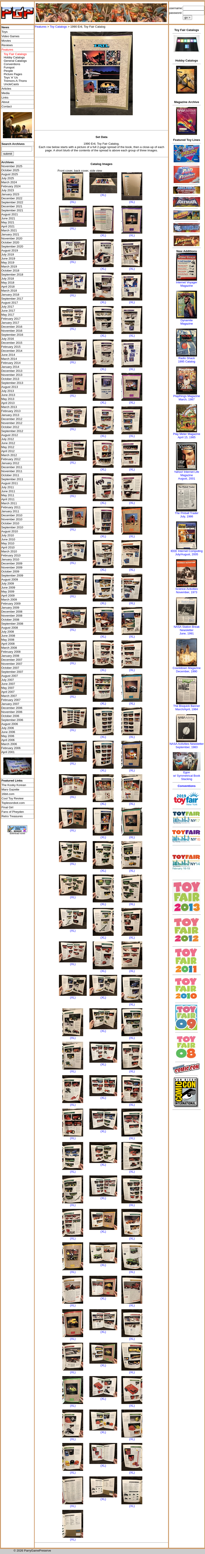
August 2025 (9, 174)
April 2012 (8, 451)
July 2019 (7, 254)
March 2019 (9, 266)
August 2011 (9, 483)
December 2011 (11, 467)
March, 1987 (187, 399)
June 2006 (8, 732)
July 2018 (7, 278)
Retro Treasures (12, 816)
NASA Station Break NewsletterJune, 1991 (186, 630)
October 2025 (10, 170)
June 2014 (8, 354)
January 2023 (10, 194)
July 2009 (7, 583)
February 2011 (11, 507)
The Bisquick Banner (186, 706)
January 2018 (10, 294)
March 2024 (9, 182)
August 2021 (9, 214)
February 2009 (11, 603)
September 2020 (12, 246)
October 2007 (10, 667)
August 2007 (9, 675)
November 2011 (11, 471)
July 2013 (7, 391)
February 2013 (11, 411)
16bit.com (8, 794)
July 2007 (7, 679)
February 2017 (11, 318)
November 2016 (11, 330)
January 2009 (10, 607)
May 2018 (7, 282)
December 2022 (11, 198)
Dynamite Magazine (186, 322)
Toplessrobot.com (13, 803)
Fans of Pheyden (13, 811)
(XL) (73, 202)
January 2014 (10, 366)
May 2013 (7, 399)
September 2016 (12, 334)
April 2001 (8, 752)
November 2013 (11, 375)
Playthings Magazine (186, 396)
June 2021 (8, 218)
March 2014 (9, 358)
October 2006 (10, 716)
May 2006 (7, 736)
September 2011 (12, 479)
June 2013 (8, 395)
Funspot (9, 67)
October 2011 (10, 475)
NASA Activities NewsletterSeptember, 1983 (186, 745)
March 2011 (9, 503)
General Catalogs (15, 60)
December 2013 (11, 371)
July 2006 (7, 728)
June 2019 (8, 258)
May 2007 (7, 688)
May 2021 (7, 222)
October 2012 (10, 427)
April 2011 (8, 499)
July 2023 (7, 190)
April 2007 (8, 692)
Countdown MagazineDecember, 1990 (187, 669)
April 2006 (8, 740)
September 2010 (12, 527)
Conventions (12, 64)
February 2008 (11, 651)
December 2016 (11, 326)
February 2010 (11, 555)
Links (5, 97)
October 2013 (10, 379)
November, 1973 (186, 592)
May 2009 (7, 591)
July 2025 (7, 178)
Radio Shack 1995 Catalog (186, 359)
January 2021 (10, 234)
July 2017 (7, 306)
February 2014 (11, 362)
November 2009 (11, 567)
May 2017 (7, 314)
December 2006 (11, 708)
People (8, 70)
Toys (5, 31)
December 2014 (11, 350)
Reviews (7, 45)
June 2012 (8, 443)
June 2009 (8, 587)
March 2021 (9, 230)
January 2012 (10, 463)
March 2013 (9, 407)
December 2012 (11, 419)
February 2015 (11, 346)
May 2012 (7, 447)
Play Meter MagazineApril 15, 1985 (186, 435)
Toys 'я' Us (11, 77)
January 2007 (10, 704)
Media (6, 93)
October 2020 (10, 242)
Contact (7, 106)
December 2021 (11, 206)
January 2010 (10, 559)
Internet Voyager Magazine (186, 284)
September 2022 (12, 202)
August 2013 (9, 387)
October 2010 (10, 523)
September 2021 (12, 210)
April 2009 (8, 595)
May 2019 (7, 262)
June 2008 (8, 635)
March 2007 (9, 696)
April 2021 (8, 226)
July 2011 (7, 487)
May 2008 (7, 639)
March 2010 (9, 551)
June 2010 (8, 539)
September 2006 (12, 720)
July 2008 (7, 631)
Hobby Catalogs (14, 57)
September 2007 (12, 671)
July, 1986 (186, 516)
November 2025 (11, 166)
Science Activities (186, 589)
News (5, 27)
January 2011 (10, 511)
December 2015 (11, 342)
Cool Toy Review (13, 798)
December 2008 (11, 611)
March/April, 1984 (186, 709)
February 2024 (11, 186)
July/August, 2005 (186, 554)
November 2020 (11, 238)
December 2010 (11, 515)
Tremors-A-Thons (15, 80)
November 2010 (11, 519)
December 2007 (11, 659)
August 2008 (9, 627)
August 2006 (9, 724)
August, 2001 (186, 478)
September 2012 (12, 431)
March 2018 (9, 290)
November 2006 (11, 712)
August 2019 (9, 250)
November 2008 (11, 615)
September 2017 (12, 298)
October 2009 (10, 571)
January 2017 (10, 322)
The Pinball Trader (186, 513)
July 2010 (7, 535)
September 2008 (12, 623)
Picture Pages (13, 74)
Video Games (11, 36)
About (5, 102)
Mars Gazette (10, 789)
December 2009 (11, 563)
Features (40, 26)
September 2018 (12, 274)
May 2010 (7, 543)
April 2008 (8, 643)
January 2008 (10, 655)
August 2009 (9, 579)
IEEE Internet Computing (187, 551)
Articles (6, 88)
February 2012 (11, 459)
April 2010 (8, 547)
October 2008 (10, 619)
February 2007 (11, 700)
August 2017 (9, 302)
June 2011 (8, 491)
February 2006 (11, 748)
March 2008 (9, 647)
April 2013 (8, 403)
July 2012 (7, 439)
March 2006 (9, 744)
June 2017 (8, 310)
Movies (6, 40)
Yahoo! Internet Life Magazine (186, 473)
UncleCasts (11, 84)
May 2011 (7, 495)
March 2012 (9, 455)
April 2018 (8, 286)
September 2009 (12, 575)
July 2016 (7, 338)
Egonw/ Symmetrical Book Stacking (186, 776)
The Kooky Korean (14, 785)
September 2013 (12, 383)
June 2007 (8, 683)
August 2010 (9, 531)
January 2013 (10, 415)
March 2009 (9, 599)
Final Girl (7, 807)
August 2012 (9, 435)
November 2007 (11, 663)
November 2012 (11, 423)
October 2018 (10, 270)
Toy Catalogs (58, 26)
